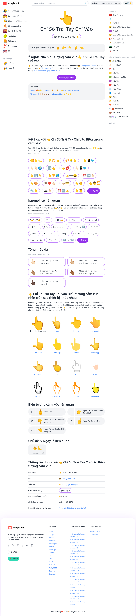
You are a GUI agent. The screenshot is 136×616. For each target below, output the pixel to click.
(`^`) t (48, 220)
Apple (51, 531)
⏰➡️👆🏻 (89, 175)
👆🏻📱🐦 (81, 168)
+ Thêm (93, 191)
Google (51, 534)
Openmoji (52, 574)
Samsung (52, 553)
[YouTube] (27, 545)
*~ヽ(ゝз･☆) (91, 220)
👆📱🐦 (89, 160)
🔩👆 (34, 190)
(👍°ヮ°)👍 (35, 220)
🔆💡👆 (71, 160)
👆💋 (65, 168)
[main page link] (12, 3)
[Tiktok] (23, 545)
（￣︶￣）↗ (78, 226)
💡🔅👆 (53, 160)
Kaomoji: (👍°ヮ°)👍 (51, 90)
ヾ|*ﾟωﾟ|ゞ (74, 220)
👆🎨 (34, 183)
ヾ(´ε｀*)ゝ (53, 240)
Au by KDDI (53, 568)
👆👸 (79, 190)
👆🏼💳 (65, 183)
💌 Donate (13, 558)
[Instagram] (32, 545)
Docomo (52, 571)
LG (50, 556)
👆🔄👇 (36, 175)
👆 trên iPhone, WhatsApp (70, 90)
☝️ (76, 48)
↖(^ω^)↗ (68, 240)
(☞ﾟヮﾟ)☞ (94, 226)
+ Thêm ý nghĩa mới (66, 77)
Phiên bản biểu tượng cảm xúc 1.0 (46, 71)
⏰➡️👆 (63, 190)
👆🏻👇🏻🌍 (36, 168)
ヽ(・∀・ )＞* (91, 233)
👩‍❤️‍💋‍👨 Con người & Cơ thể (87, 66)
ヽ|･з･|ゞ (63, 233)
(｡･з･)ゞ (34, 233)
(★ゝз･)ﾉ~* (48, 233)
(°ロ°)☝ (59, 220)
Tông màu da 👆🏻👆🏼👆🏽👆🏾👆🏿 (39, 94)
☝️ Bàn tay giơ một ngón (48, 68)
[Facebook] (9, 545)
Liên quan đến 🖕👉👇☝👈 (61, 94)
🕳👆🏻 (48, 190)
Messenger (53, 544)
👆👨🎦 (94, 183)
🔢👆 (52, 168)
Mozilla (51, 562)
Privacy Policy (94, 531)
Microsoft (52, 538)
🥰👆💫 (36, 160)
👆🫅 (79, 183)
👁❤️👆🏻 (50, 183)
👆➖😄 (71, 175)
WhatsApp (52, 550)
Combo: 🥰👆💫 (36, 90)
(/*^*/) (76, 233)
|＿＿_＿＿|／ (60, 226)
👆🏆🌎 (53, 175)
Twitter (51, 547)
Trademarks (94, 534)
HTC (50, 559)
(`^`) (46, 226)
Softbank (52, 565)
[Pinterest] (18, 545)
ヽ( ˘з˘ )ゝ (34, 226)
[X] (13, 545)
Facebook (52, 541)
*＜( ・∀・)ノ (36, 240)
